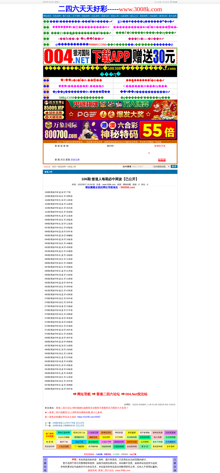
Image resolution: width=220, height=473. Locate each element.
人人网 (148, 405)
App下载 (133, 454)
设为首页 (165, 2)
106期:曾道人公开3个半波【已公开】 (69, 423)
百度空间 (161, 405)
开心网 (154, 405)
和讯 (166, 405)
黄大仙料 (173, 16)
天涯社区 (172, 405)
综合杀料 (95, 16)
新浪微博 (142, 405)
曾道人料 (115, 16)
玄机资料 (57, 16)
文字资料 (76, 16)
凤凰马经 (105, 16)
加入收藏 (158, 2)
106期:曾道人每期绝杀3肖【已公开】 (69, 425)
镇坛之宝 (134, 16)
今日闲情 (116, 454)
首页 (54, 166)
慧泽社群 (163, 16)
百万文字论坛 (89, 454)
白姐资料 (125, 16)
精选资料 (86, 16)
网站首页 (47, 16)
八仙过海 (99, 454)
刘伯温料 (153, 16)
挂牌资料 (124, 454)
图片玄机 (67, 16)
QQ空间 (135, 405)
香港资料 (144, 16)
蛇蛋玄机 (107, 454)
